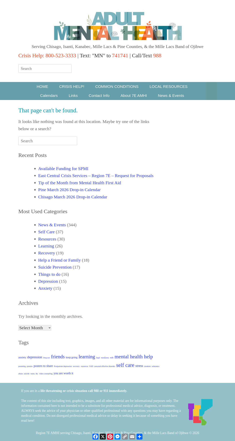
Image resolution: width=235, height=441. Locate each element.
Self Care (46, 231)
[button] (211, 91)
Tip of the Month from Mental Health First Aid (79, 182)
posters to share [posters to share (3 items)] (43, 366)
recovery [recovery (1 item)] (76, 366)
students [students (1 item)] (147, 366)
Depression (48, 281)
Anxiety (45, 288)
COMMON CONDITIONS (117, 86)
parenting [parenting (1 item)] (22, 366)
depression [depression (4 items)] (34, 357)
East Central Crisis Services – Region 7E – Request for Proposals (95, 175)
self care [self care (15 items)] (125, 365)
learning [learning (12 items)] (87, 356)
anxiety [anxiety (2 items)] (22, 357)
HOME (42, 86)
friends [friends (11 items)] (58, 356)
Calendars (49, 95)
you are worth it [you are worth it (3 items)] (63, 373)
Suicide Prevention (55, 267)
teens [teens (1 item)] (32, 374)
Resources (47, 239)
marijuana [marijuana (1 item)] (105, 358)
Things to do (49, 274)
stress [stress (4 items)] (139, 366)
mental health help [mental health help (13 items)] (134, 356)
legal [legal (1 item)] (98, 358)
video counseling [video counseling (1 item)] (46, 374)
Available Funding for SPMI (63, 168)
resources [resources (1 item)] (84, 366)
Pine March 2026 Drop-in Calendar (69, 189)
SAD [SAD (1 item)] (91, 366)
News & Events (171, 95)
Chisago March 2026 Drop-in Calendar (72, 196)
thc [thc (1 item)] (37, 374)
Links (73, 95)
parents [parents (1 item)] (29, 366)
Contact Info (99, 95)
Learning (46, 246)
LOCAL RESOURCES (169, 86)
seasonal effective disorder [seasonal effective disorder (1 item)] (104, 366)
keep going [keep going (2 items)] (71, 357)
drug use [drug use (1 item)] (46, 358)
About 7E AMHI (134, 95)
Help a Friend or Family (59, 260)
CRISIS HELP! (71, 86)
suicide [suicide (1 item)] (26, 374)
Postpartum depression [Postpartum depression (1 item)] (63, 366)
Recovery (46, 253)
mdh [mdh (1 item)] (111, 358)
